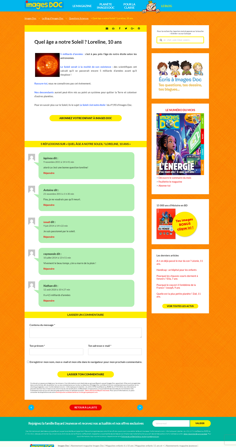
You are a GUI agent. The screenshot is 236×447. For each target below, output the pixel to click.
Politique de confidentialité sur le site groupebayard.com (77, 392)
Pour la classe (129, 6)
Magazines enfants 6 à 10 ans (120, 446)
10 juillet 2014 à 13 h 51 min (57, 258)
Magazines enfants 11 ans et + (149, 446)
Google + (132, 28)
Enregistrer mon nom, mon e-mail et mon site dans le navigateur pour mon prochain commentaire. (86, 361)
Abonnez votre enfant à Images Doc (85, 118)
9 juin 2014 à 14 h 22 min (55, 226)
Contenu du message (42, 324)
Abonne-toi (164, 185)
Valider (200, 423)
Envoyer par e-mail (107, 28)
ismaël (46, 222)
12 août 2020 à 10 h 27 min (56, 289)
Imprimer (113, 28)
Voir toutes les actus (180, 306)
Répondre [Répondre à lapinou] (48, 173)
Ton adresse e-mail (99, 345)
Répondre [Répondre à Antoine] (48, 205)
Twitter (126, 28)
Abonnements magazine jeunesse (181, 446)
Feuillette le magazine (170, 181)
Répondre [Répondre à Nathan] (48, 300)
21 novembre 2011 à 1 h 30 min (58, 194)
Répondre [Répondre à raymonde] (48, 268)
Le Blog (166, 6)
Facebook (119, 28)
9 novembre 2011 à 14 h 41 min (58, 162)
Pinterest (139, 28)
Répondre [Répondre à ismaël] (48, 236)
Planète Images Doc (105, 6)
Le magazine (82, 6)
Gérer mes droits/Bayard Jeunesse (97, 390)
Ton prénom (37, 345)
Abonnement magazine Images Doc (87, 446)
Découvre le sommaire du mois (174, 177)
